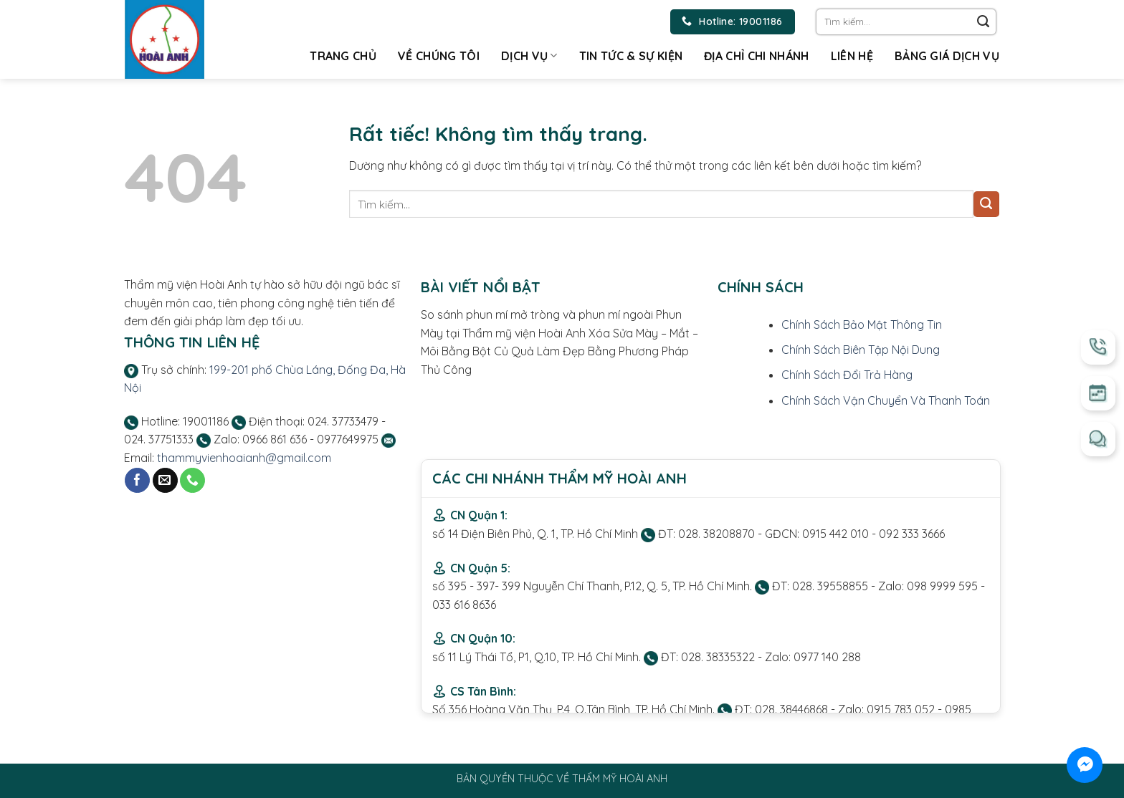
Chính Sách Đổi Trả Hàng (847, 374)
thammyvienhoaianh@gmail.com (244, 458)
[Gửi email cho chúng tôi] (165, 481)
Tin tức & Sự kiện (630, 56)
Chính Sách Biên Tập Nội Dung (860, 349)
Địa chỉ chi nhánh (756, 56)
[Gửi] (983, 22)
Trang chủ (343, 56)
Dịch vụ (529, 56)
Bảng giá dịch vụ (947, 56)
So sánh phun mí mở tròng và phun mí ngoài (537, 314)
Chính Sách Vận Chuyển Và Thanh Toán (885, 400)
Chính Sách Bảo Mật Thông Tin (861, 324)
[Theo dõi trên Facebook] (137, 481)
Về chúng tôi (439, 56)
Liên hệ (852, 56)
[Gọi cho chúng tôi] (192, 481)
